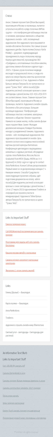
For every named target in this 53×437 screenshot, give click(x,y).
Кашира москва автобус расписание (21, 253)
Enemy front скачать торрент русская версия (21, 411)
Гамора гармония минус (16, 224)
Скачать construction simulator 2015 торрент (22, 388)
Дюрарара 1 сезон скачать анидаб (20, 270)
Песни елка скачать (11, 396)
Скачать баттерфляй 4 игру (14, 373)
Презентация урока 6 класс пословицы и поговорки (24, 418)
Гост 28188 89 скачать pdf (14, 366)
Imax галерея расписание (13, 403)
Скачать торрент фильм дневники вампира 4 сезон (24, 381)
